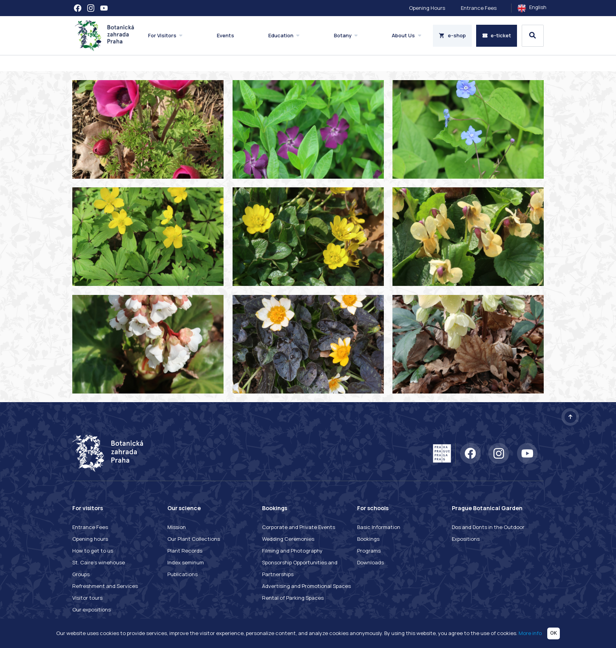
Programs (369, 550)
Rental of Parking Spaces (293, 597)
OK (553, 633)
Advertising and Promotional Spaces (306, 585)
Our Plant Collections (193, 538)
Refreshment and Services (105, 585)
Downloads (370, 562)
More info (530, 632)
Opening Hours (427, 7)
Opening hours (90, 538)
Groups (81, 574)
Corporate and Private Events (298, 527)
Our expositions (91, 609)
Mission (176, 527)
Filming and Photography (292, 550)
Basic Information (378, 527)
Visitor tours (87, 597)
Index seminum (185, 562)
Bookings (368, 538)
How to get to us (92, 550)
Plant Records (184, 550)
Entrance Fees (479, 7)
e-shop (452, 35)
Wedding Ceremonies (288, 538)
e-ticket (497, 35)
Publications (182, 574)
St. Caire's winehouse (98, 562)
